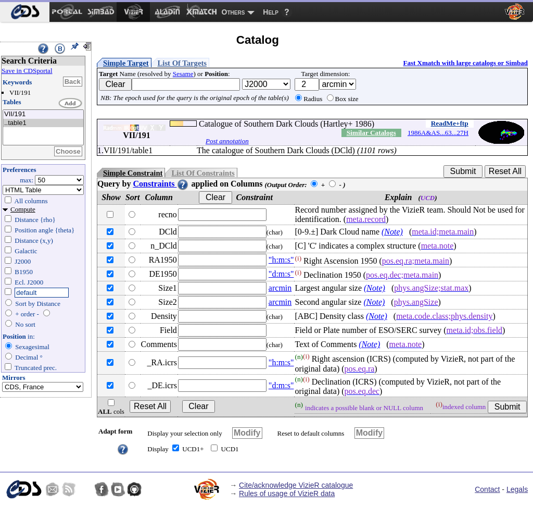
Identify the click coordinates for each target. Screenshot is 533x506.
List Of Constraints (202, 173)
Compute (22, 209)
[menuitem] (24, 12)
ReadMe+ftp (449, 123)
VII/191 (43, 114)
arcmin (280, 287)
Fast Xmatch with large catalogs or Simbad (465, 63)
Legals (517, 489)
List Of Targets (182, 63)
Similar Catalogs (371, 133)
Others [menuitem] (233, 12)
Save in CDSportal (27, 71)
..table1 (43, 123)
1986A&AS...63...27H (438, 133)
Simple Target (126, 63)
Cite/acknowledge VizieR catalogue (296, 485)
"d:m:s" (281, 273)
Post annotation (227, 141)
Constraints (161, 183)
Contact (487, 489)
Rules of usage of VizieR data (287, 493)
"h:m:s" (281, 259)
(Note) (392, 231)
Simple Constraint (132, 173)
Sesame (183, 74)
